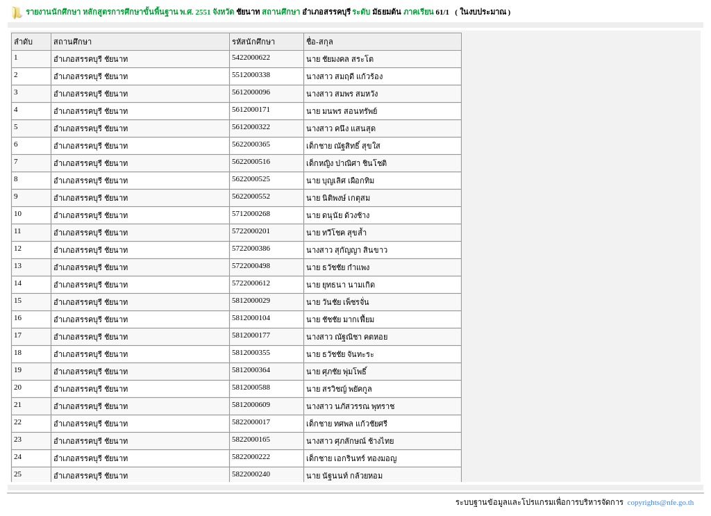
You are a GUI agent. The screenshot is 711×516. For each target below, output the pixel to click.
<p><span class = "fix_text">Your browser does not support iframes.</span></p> (355, 256)
